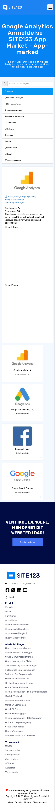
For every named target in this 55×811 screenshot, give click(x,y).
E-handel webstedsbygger (18, 652)
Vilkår (10, 802)
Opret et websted (27, 542)
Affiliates (9, 763)
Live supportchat (13, 104)
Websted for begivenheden (19, 674)
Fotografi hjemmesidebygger (20, 670)
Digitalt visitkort (13, 696)
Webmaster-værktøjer (14, 116)
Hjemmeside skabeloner (17, 629)
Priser (8, 141)
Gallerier (9, 129)
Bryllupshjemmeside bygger (19, 683)
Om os (8, 746)
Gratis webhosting (14, 726)
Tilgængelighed (40, 802)
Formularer (10, 123)
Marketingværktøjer (13, 110)
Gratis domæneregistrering (19, 657)
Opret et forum (13, 709)
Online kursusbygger (15, 713)
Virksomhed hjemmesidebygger (21, 665)
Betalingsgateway (13, 160)
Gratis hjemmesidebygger (18, 648)
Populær (9, 91)
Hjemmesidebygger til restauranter (23, 718)
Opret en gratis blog (15, 705)
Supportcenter (12, 750)
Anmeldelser (11, 620)
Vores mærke (11, 772)
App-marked (16, 633)
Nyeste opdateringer (15, 637)
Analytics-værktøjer (14, 98)
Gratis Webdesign (14, 731)
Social (8, 154)
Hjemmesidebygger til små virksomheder (26, 691)
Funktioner (10, 616)
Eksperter (10, 767)
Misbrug (27, 802)
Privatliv (18, 802)
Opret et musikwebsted (17, 678)
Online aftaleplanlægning (18, 722)
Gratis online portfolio (16, 687)
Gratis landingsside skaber (19, 661)
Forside (9, 607)
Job (11, 759)
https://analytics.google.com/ (20, 196)
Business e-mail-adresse (17, 700)
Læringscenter (12, 754)
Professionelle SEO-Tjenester (20, 735)
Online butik (11, 148)
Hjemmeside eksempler (17, 624)
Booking (9, 135)
